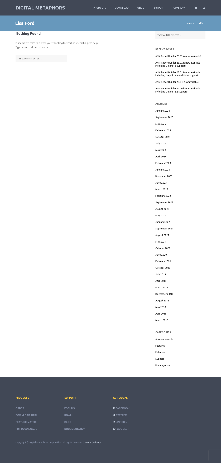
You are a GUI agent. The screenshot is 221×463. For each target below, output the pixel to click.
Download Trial (27, 415)
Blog (67, 422)
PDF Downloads (26, 429)
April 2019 (160, 281)
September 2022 (164, 202)
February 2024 (163, 163)
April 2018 (160, 313)
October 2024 (162, 137)
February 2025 (163, 130)
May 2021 (160, 241)
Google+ (123, 429)
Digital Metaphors (40, 7)
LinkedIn (121, 422)
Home (189, 23)
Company (179, 8)
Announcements (164, 339)
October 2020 (162, 248)
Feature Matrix (26, 422)
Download (122, 8)
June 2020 (161, 254)
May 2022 (160, 215)
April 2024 (160, 156)
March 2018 (161, 320)
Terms (88, 442)
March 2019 (161, 287)
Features (160, 345)
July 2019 (160, 274)
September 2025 (164, 117)
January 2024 (162, 169)
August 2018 (162, 300)
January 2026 (162, 110)
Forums (69, 408)
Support (159, 8)
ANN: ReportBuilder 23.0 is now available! (177, 82)
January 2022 (162, 222)
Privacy (97, 442)
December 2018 (164, 294)
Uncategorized (163, 365)
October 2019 (162, 267)
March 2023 (161, 189)
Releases (160, 352)
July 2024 (160, 143)
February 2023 (163, 195)
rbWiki (68, 415)
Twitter (121, 415)
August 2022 (162, 209)
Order (141, 8)
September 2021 (164, 228)
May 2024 (160, 150)
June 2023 (161, 182)
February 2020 (163, 261)
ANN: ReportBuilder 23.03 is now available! (178, 56)
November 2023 (163, 176)
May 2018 (160, 307)
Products (99, 8)
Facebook (122, 408)
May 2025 (160, 123)
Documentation (74, 429)
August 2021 (162, 235)
